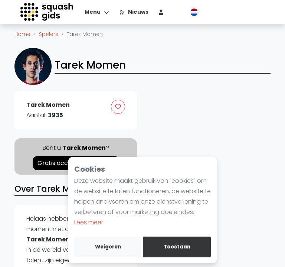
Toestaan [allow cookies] (177, 246)
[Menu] (97, 11)
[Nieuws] (134, 11)
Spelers (48, 34)
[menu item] (161, 11)
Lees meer (88, 222)
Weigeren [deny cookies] (108, 246)
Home (22, 34)
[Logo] (47, 12)
